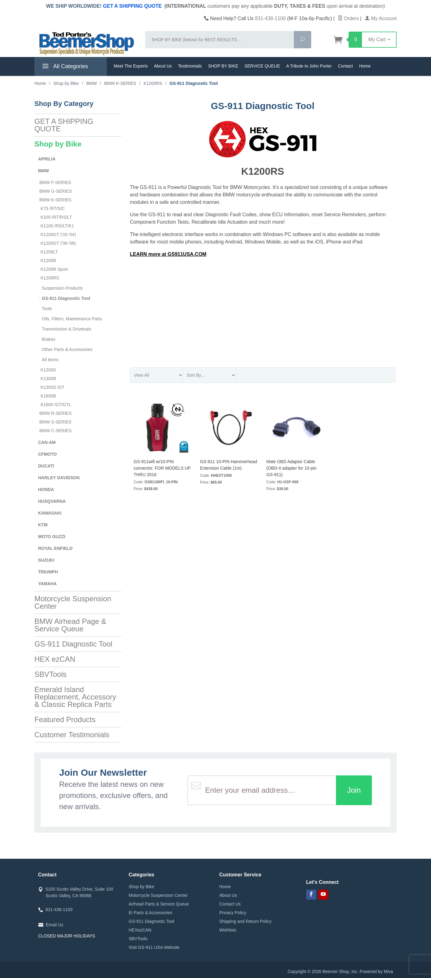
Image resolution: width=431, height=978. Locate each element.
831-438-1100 (270, 18)
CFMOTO (47, 454)
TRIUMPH (48, 571)
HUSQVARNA (52, 501)
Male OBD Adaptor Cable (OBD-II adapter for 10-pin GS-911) (291, 468)
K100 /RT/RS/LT (56, 217)
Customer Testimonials (71, 734)
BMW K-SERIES (55, 199)
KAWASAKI (49, 513)
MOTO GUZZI (51, 536)
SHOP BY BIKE (223, 66)
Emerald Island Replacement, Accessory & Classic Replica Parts (75, 696)
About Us (163, 66)
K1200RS (50, 277)
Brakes (48, 339)
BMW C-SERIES (55, 430)
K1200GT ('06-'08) (58, 243)
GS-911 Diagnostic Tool (66, 298)
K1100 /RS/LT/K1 (57, 225)
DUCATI (46, 465)
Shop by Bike (57, 144)
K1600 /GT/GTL (56, 404)
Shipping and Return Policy (245, 921)
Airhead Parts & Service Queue (159, 903)
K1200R (48, 260)
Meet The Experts (131, 66)
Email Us (54, 924)
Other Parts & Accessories (67, 349)
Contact (345, 66)
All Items (50, 359)
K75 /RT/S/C (53, 208)
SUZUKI (46, 560)
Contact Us (230, 903)
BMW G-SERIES (55, 191)
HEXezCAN (140, 930)
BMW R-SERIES (55, 413)
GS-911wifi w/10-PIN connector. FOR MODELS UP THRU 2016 (162, 468)
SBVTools (50, 674)
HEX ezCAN (54, 659)
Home (365, 66)
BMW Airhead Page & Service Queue (70, 625)
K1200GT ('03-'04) (58, 234)
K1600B (48, 395)
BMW (43, 170)
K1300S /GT (52, 387)
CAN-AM (47, 442)
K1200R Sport (54, 269)
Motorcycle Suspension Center (72, 602)
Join (354, 790)
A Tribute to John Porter (309, 66)
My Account (381, 18)
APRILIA (46, 158)
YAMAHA (47, 583)
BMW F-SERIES (55, 182)
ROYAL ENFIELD (55, 548)
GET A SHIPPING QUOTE (132, 6)
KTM (42, 524)
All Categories (64, 67)
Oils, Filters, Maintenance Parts (72, 318)
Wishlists (227, 930)
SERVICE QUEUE (262, 66)
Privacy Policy (232, 912)
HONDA (46, 489)
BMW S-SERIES (55, 421)
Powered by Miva (376, 971)
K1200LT (49, 251)
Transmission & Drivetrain (66, 329)
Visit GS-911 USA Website (154, 947)
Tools (47, 308)
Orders (348, 18)
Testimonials (190, 66)
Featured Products (64, 719)
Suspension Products (62, 288)
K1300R (48, 378)
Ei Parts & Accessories (150, 912)
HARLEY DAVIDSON (59, 477)
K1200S (48, 369)
